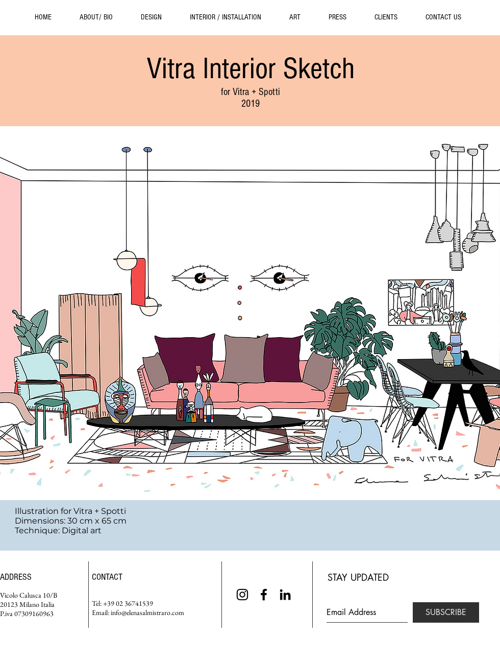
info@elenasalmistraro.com (147, 612)
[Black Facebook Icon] (263, 594)
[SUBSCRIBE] (446, 612)
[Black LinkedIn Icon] (285, 594)
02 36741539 (134, 603)
